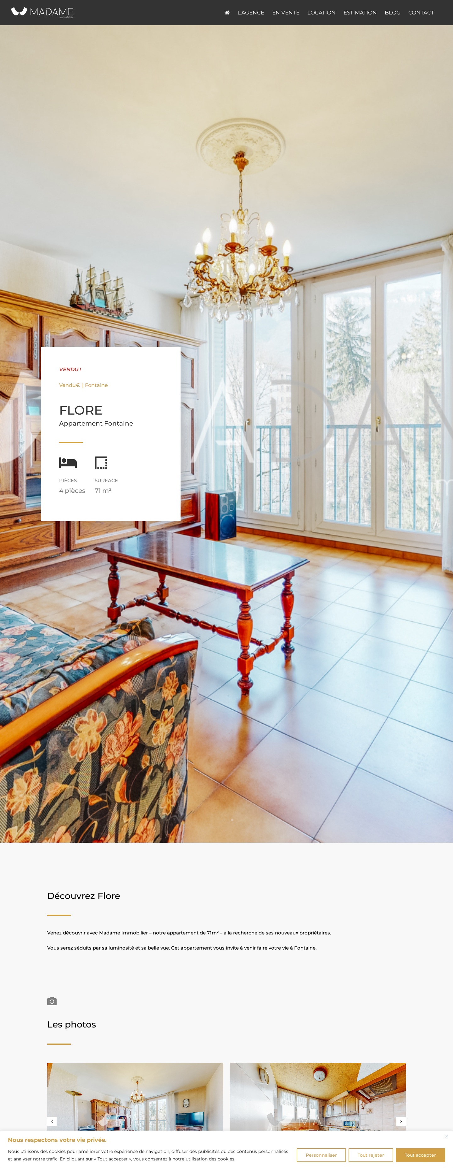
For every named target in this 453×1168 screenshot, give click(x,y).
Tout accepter (420, 1155)
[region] (226, 1149)
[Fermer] (446, 1136)
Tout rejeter (371, 1155)
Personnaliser (321, 1155)
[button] (52, 1121)
